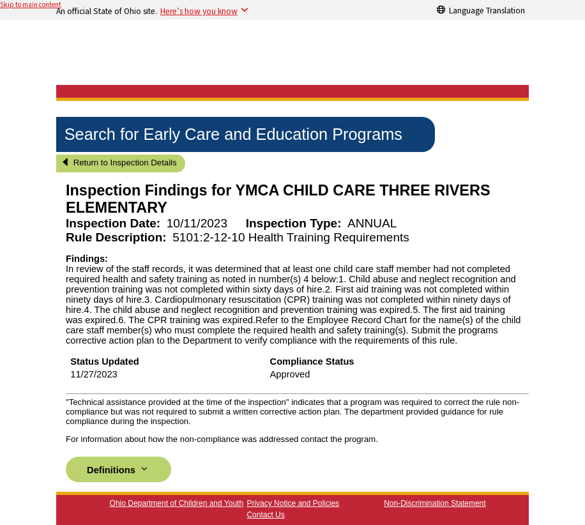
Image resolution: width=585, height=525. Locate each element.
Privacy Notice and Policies (293, 503)
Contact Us (265, 514)
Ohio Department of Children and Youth (176, 503)
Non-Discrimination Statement (434, 503)
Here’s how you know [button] (199, 11)
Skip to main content (30, 5)
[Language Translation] (481, 9)
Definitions (118, 469)
